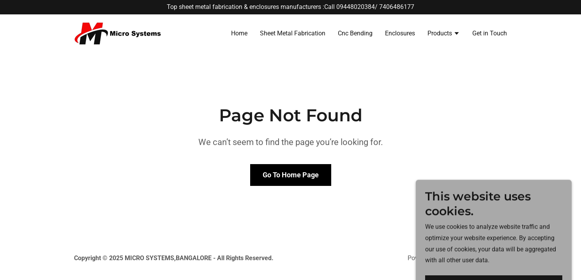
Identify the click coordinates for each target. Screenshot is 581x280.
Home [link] (239, 33)
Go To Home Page (291, 175)
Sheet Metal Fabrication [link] (292, 33)
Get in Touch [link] (489, 33)
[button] (443, 34)
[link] (118, 33)
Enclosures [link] (400, 33)
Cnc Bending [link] (355, 33)
